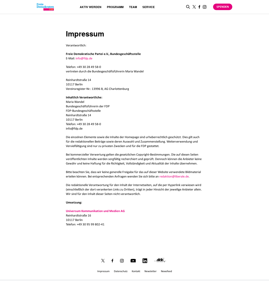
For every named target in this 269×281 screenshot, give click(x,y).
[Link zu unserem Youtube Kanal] (133, 260)
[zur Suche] (188, 7)
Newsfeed (166, 271)
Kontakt (136, 271)
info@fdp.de (84, 58)
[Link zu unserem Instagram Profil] (204, 7)
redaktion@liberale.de (174, 176)
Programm (115, 7)
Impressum (103, 271)
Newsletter (150, 271)
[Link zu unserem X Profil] (194, 7)
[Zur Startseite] (45, 7)
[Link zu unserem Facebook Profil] (199, 7)
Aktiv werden (90, 7)
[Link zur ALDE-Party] (161, 260)
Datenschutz (120, 271)
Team (133, 7)
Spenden (223, 7)
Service (148, 7)
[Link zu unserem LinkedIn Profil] (145, 260)
